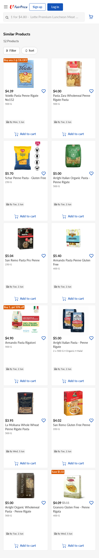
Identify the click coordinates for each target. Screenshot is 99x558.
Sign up (37, 7)
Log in (55, 7)
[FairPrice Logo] (19, 7)
